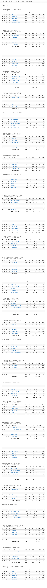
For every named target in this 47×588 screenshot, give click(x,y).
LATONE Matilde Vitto (16, 24)
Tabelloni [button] (22, 1)
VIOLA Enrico (14, 65)
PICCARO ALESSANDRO (16, 123)
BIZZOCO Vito (14, 147)
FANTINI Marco (14, 16)
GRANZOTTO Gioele (16, 76)
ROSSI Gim (14, 138)
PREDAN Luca (14, 37)
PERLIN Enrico (14, 40)
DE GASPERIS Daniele (15, 200)
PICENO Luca (14, 61)
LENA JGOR (14, 221)
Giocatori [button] (5, 1)
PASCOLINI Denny (15, 82)
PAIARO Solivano (15, 262)
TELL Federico (14, 14)
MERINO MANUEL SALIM (16, 241)
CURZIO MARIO (14, 179)
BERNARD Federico (15, 42)
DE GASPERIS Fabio (16, 22)
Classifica (17, 1)
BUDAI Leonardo (15, 44)
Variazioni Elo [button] (29, 1)
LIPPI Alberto (14, 144)
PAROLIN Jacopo (15, 39)
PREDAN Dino (14, 18)
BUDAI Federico (15, 228)
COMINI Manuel (15, 20)
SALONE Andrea (15, 63)
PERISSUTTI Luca (15, 97)
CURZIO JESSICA (15, 159)
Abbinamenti (11, 1)
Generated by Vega (23, 586)
